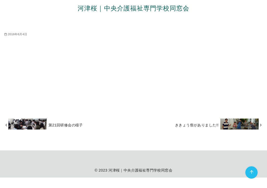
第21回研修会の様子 (65, 125)
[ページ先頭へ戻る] (251, 172)
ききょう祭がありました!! (197, 125)
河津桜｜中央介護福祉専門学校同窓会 (133, 8)
